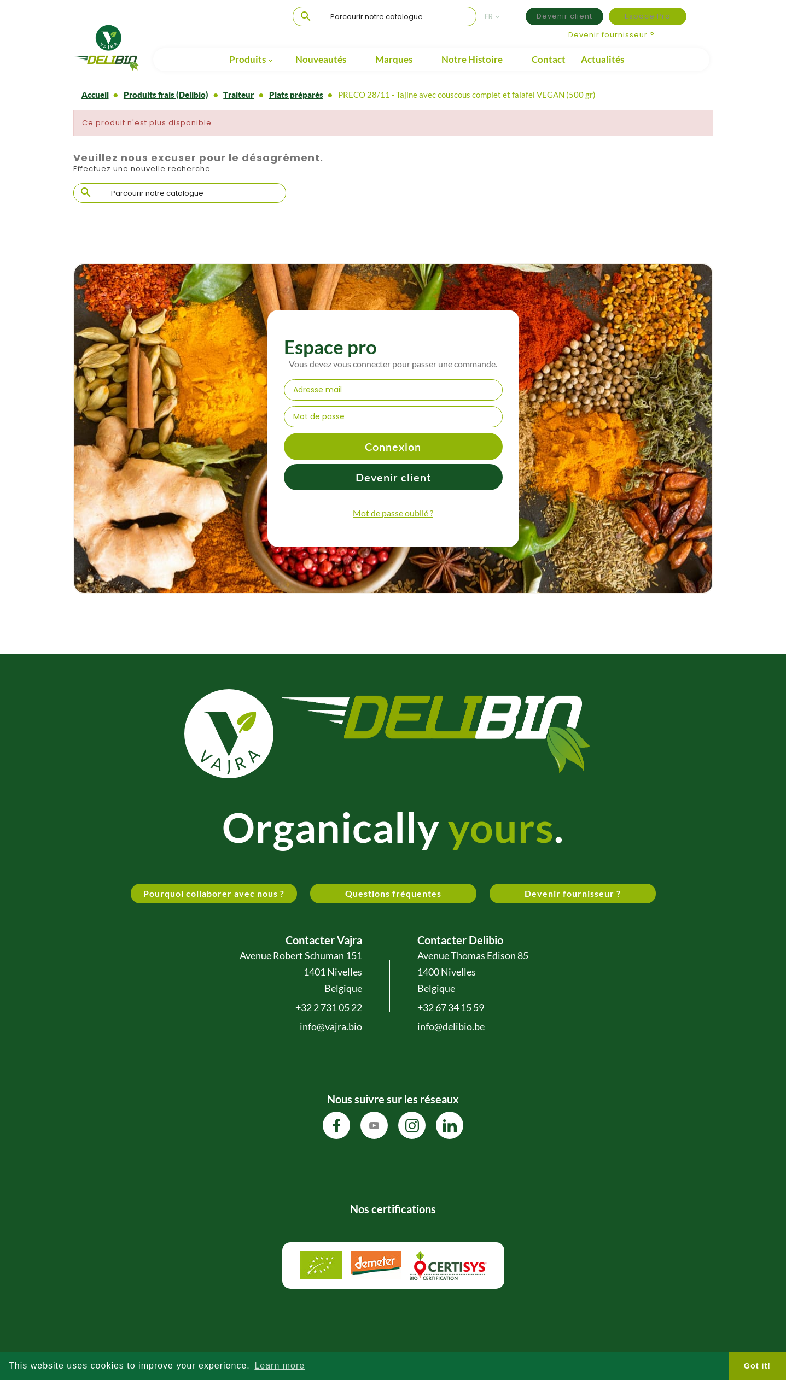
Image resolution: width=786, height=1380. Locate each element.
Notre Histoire (472, 59)
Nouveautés (320, 59)
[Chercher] (384, 17)
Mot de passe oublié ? (393, 513)
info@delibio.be (451, 1026)
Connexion (393, 446)
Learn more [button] (279, 1365)
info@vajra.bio (331, 1026)
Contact (549, 59)
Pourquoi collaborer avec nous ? (213, 893)
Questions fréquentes (393, 893)
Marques (393, 59)
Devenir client (564, 16)
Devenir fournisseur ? (611, 35)
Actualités (602, 59)
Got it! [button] (757, 1365)
